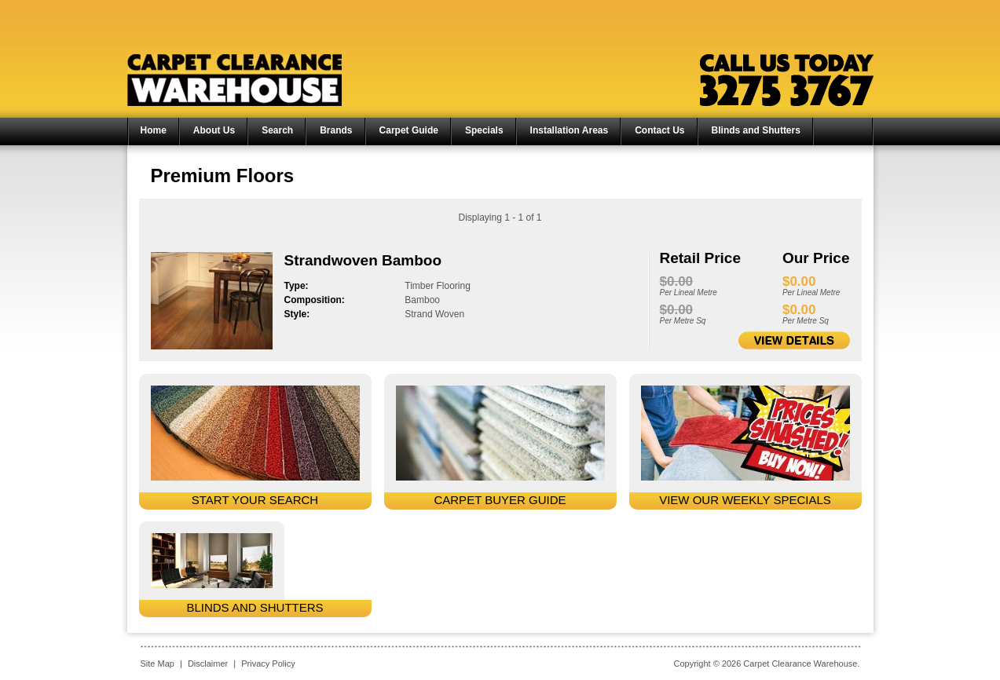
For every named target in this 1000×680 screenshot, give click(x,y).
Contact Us (659, 130)
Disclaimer (208, 663)
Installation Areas (569, 130)
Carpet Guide (408, 130)
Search (277, 130)
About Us (214, 130)
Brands (336, 130)
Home (154, 130)
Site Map (157, 663)
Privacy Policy (268, 663)
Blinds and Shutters (756, 130)
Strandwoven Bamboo (363, 260)
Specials (484, 130)
